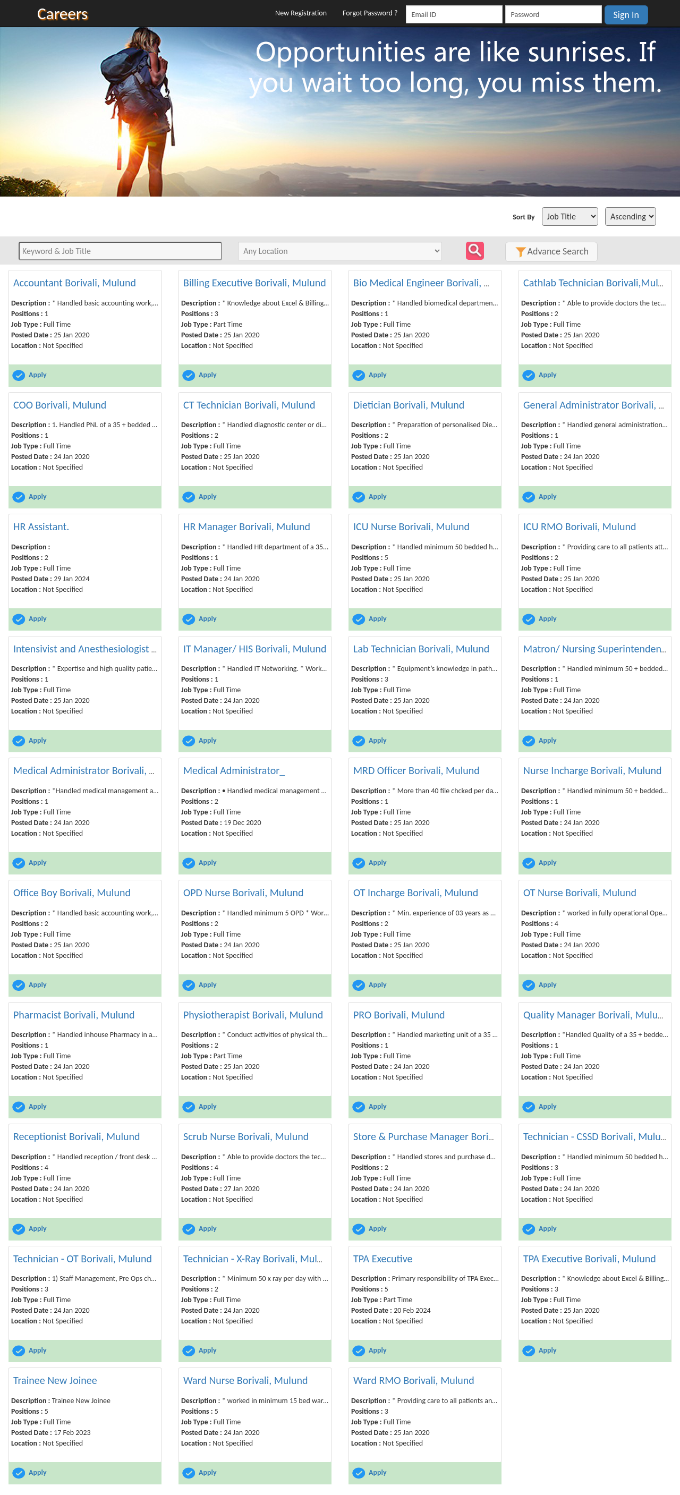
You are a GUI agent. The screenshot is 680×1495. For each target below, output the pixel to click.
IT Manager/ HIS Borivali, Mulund (254, 648)
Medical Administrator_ (234, 770)
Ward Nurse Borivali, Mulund (245, 1380)
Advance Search (551, 251)
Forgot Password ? (370, 13)
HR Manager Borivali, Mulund (246, 526)
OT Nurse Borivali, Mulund (579, 892)
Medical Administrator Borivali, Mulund (98, 770)
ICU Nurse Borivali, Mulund (411, 526)
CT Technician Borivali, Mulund (249, 404)
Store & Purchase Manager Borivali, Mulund (447, 1136)
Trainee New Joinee (55, 1380)
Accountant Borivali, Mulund (74, 282)
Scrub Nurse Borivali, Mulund (246, 1136)
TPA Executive (382, 1258)
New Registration (301, 13)
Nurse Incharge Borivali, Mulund (592, 770)
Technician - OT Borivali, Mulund (82, 1258)
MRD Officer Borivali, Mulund (416, 770)
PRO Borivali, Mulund (399, 1014)
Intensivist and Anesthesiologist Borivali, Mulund (118, 648)
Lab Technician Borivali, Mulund (421, 648)
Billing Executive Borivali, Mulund (254, 282)
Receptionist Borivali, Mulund (76, 1136)
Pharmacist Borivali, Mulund (74, 1014)
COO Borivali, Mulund (59, 404)
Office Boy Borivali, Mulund (72, 892)
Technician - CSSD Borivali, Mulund (597, 1136)
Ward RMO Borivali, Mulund (413, 1380)
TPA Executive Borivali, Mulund (589, 1258)
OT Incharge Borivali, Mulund (415, 892)
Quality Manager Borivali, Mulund (596, 1014)
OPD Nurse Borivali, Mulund (243, 892)
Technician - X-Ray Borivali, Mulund (258, 1258)
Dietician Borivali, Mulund (408, 404)
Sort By (523, 217)
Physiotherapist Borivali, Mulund (253, 1014)
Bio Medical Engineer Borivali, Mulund (435, 282)
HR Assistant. (41, 526)
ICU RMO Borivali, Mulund (579, 526)
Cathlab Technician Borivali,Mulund (599, 282)
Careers (62, 13)
